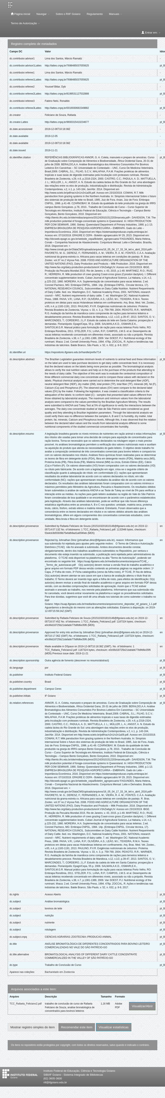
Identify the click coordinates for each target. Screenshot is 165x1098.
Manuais (115, 14)
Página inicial (20, 14)
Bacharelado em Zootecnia (59, 972)
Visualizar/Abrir (142, 1006)
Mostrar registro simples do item (32, 1027)
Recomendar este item (76, 1027)
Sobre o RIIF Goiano (68, 14)
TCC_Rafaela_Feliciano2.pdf (26, 1003)
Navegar (42, 14)
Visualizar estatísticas (114, 1027)
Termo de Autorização (25, 23)
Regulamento (95, 14)
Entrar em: (151, 32)
